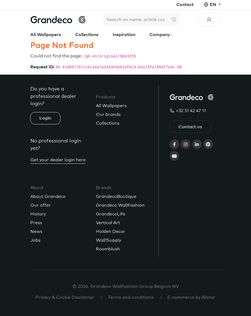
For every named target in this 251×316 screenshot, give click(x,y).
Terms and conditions (131, 297)
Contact (185, 4)
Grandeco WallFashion (120, 205)
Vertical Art (108, 223)
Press (36, 223)
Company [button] (160, 35)
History (38, 214)
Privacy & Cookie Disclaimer (65, 297)
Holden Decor (110, 231)
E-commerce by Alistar (191, 297)
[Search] (135, 19)
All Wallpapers (45, 35)
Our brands (108, 114)
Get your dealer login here (58, 160)
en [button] (213, 4)
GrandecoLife (110, 214)
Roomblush (108, 249)
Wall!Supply (108, 240)
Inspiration (124, 35)
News (36, 231)
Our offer (40, 205)
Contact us (190, 127)
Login (45, 118)
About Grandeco (48, 196)
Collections (86, 35)
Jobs (35, 240)
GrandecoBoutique (116, 196)
